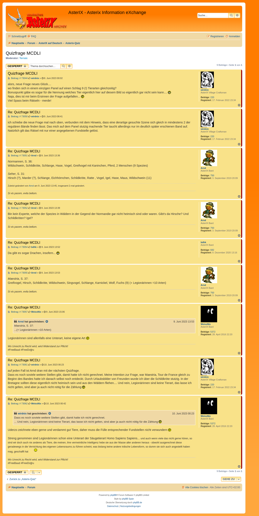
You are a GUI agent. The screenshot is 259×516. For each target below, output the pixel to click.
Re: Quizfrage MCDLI (24, 112)
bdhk (203, 242)
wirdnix (205, 90)
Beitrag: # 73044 (18, 78)
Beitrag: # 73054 (18, 247)
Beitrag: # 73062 (18, 403)
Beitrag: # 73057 (18, 312)
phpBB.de (137, 502)
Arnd (203, 168)
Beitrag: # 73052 (18, 208)
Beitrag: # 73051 (18, 155)
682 (212, 250)
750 (212, 175)
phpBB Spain (128, 499)
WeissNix (206, 324)
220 (212, 97)
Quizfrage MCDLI (23, 53)
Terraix (23, 58)
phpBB (113, 495)
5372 (212, 331)
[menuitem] (31, 36)
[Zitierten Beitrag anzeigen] (47, 322)
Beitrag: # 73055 (18, 272)
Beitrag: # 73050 (18, 116)
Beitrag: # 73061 (18, 364)
